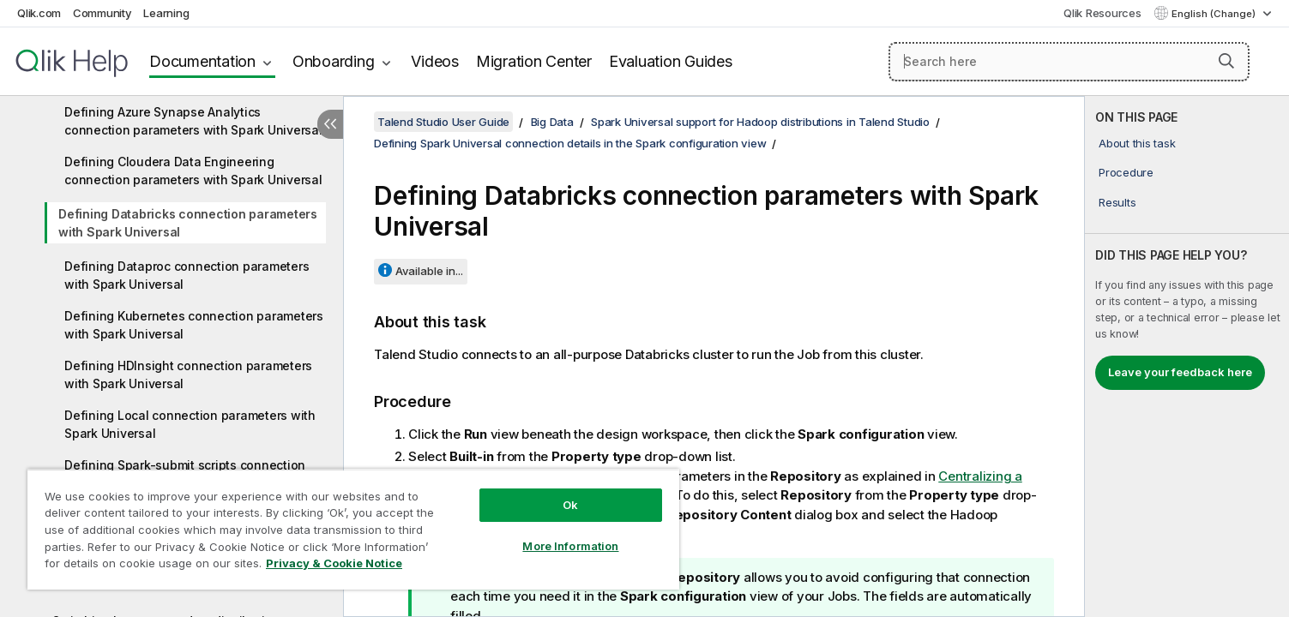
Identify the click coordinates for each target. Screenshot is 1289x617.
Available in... (429, 271)
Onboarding (333, 61)
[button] (1226, 60)
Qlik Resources (1102, 13)
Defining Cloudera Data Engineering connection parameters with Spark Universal (193, 170)
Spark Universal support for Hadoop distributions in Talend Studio (760, 122)
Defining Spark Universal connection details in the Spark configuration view (570, 143)
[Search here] (1069, 62)
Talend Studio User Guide (443, 122)
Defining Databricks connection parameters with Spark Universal (187, 223)
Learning (166, 13)
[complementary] (1187, 356)
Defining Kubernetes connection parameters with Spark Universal (193, 324)
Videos (435, 61)
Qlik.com (39, 13)
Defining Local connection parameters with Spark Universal (190, 424)
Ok (570, 505)
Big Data (552, 122)
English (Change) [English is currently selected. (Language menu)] (1215, 14)
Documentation (202, 61)
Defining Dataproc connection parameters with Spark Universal (186, 275)
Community (102, 13)
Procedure (1126, 172)
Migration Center (534, 61)
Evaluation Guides (670, 61)
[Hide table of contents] (330, 124)
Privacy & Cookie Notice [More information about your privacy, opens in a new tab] (334, 563)
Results (1117, 202)
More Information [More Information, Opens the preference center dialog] (570, 546)
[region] (353, 529)
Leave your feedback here (1180, 372)
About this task (1137, 143)
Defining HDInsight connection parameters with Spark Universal (188, 374)
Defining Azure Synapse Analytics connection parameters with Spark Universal (193, 121)
